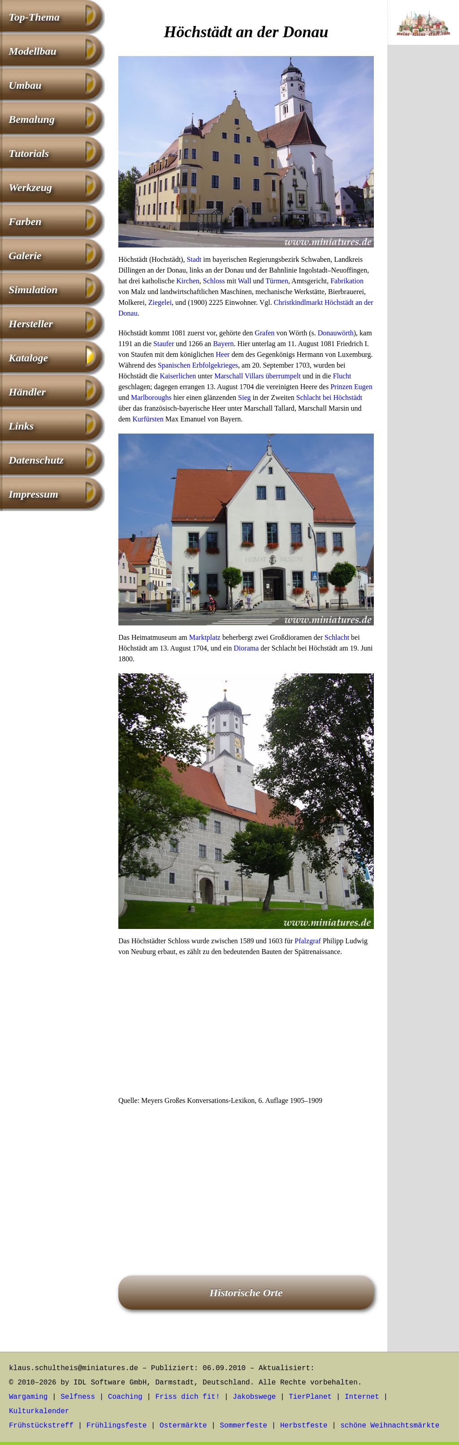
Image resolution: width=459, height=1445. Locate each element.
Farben (25, 221)
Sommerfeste (244, 1426)
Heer (223, 354)
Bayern (223, 343)
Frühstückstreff (41, 1426)
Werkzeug (30, 187)
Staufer (163, 343)
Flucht (342, 376)
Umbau (25, 85)
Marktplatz (205, 637)
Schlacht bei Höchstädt (329, 397)
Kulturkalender (39, 1411)
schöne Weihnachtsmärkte (389, 1426)
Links (21, 426)
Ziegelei (160, 302)
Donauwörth (336, 333)
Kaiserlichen (178, 376)
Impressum (33, 494)
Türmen (276, 281)
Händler (27, 392)
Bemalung (32, 119)
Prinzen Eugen (351, 387)
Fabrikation (347, 281)
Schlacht (337, 637)
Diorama (246, 648)
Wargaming (28, 1397)
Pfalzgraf (307, 941)
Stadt (193, 259)
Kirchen (187, 281)
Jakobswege (254, 1397)
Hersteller (31, 324)
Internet (362, 1397)
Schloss (214, 281)
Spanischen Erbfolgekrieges (198, 365)
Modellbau (32, 51)
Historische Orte (245, 1292)
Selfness (78, 1397)
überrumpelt (282, 376)
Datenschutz (36, 460)
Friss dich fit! (187, 1397)
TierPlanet (310, 1397)
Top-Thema (34, 17)
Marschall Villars (239, 376)
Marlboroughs (151, 397)
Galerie (25, 255)
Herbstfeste (304, 1426)
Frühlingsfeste (117, 1426)
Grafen (264, 333)
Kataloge (28, 358)
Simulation (33, 289)
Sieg (244, 397)
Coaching (125, 1397)
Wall (244, 281)
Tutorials (29, 153)
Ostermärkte (183, 1426)
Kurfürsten (148, 419)
